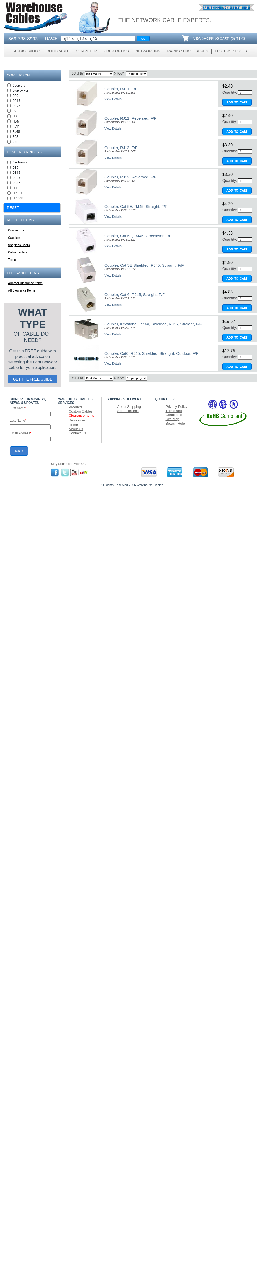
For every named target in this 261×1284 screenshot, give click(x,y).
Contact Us (77, 433)
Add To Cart (236, 102)
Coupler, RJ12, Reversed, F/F (130, 177)
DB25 (16, 106)
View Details (113, 99)
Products (76, 407)
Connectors (16, 230)
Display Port (21, 90)
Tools (12, 260)
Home (73, 425)
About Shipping (129, 407)
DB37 (16, 183)
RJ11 (16, 126)
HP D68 (18, 198)
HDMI (16, 121)
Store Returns (128, 411)
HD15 (16, 116)
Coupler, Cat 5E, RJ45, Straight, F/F (135, 206)
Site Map (173, 419)
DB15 (16, 101)
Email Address (20, 433)
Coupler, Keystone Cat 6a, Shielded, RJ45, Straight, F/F (153, 324)
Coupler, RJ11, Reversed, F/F (130, 118)
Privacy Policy (176, 407)
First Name (18, 408)
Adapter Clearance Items (25, 283)
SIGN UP (19, 451)
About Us (76, 429)
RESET (13, 207)
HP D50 (18, 193)
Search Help (175, 423)
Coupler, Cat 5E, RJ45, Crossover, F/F (137, 236)
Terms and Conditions (174, 413)
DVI (15, 111)
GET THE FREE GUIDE (32, 379)
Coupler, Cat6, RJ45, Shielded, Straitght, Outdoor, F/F (151, 353)
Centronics (20, 162)
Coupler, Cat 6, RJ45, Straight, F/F (134, 294)
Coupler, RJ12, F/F (120, 147)
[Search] (98, 38)
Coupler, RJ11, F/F (120, 89)
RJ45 (16, 132)
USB (15, 142)
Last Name (18, 420)
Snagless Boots (19, 245)
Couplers (19, 85)
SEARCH (50, 38)
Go (143, 38)
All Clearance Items (21, 290)
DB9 (15, 96)
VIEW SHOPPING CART (211, 38)
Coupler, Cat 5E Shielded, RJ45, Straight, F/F (144, 265)
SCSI (16, 137)
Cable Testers (17, 252)
